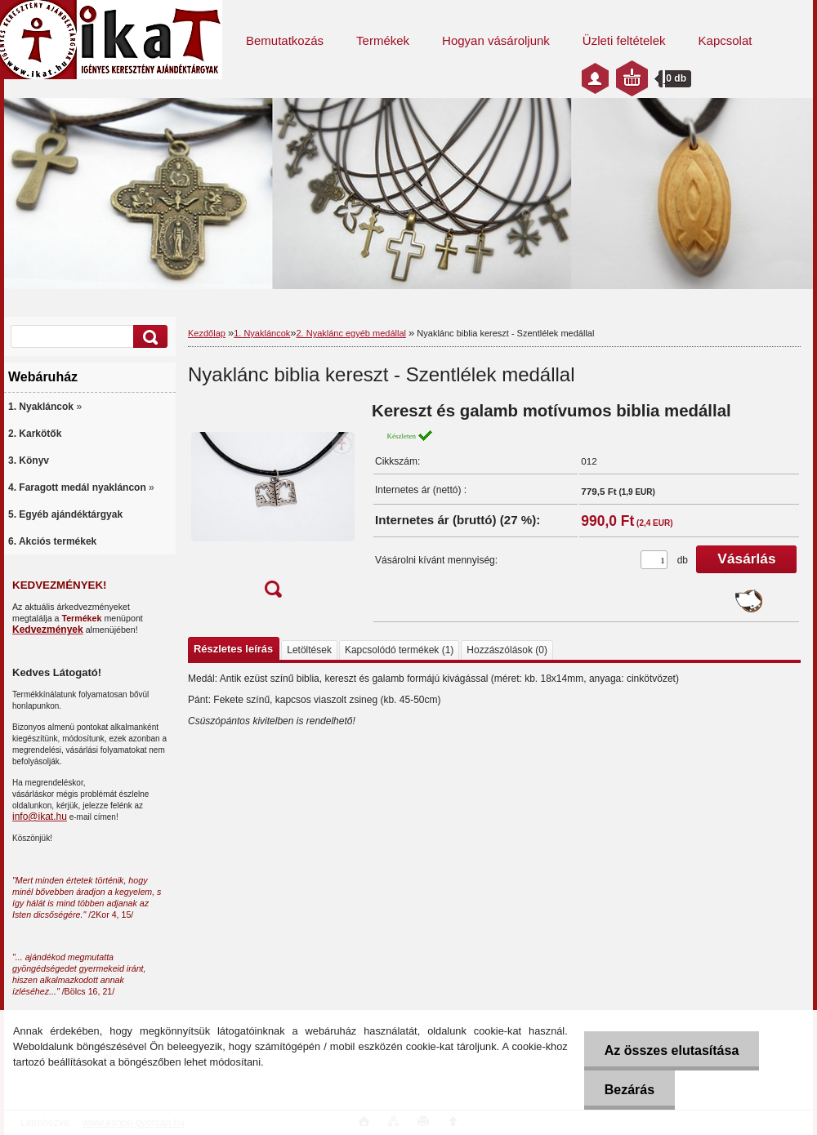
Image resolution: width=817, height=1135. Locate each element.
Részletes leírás (233, 649)
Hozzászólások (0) (507, 650)
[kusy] (654, 559)
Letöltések (309, 650)
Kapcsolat (725, 40)
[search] (147, 337)
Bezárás (629, 1090)
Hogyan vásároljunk (496, 40)
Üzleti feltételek (624, 40)
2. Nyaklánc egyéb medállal (351, 333)
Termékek (382, 40)
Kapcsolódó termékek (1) (399, 650)
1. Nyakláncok (262, 333)
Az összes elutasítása (672, 1050)
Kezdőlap (206, 333)
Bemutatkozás (285, 40)
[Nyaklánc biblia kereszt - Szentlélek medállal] (273, 505)
